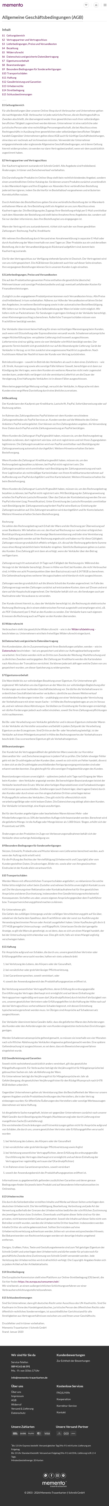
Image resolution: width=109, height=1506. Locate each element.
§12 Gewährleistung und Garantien (21, 81)
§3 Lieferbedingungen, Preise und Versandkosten (29, 43)
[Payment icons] (66, 1433)
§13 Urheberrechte (12, 86)
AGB (13, 1400)
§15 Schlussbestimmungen (17, 94)
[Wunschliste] (85, 5)
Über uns (16, 1391)
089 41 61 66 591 (20, 1366)
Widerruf (16, 1404)
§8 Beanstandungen (13, 64)
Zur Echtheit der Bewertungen (73, 1360)
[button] (95, 5)
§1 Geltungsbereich (13, 35)
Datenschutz (9, 650)
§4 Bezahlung (10, 48)
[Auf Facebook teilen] (51, 1475)
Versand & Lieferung (22, 1408)
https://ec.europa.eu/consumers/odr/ (38, 1281)
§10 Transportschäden (14, 73)
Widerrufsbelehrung (83, 629)
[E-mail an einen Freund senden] (57, 1475)
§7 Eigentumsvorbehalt (15, 60)
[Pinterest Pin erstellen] (63, 1475)
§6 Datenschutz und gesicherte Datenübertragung (30, 56)
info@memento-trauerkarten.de (29, 1377)
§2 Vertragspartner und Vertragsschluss (24, 39)
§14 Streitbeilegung (13, 90)
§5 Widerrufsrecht (13, 52)
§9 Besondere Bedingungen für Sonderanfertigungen (31, 69)
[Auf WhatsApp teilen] (45, 1475)
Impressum (17, 1396)
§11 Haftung (9, 77)
